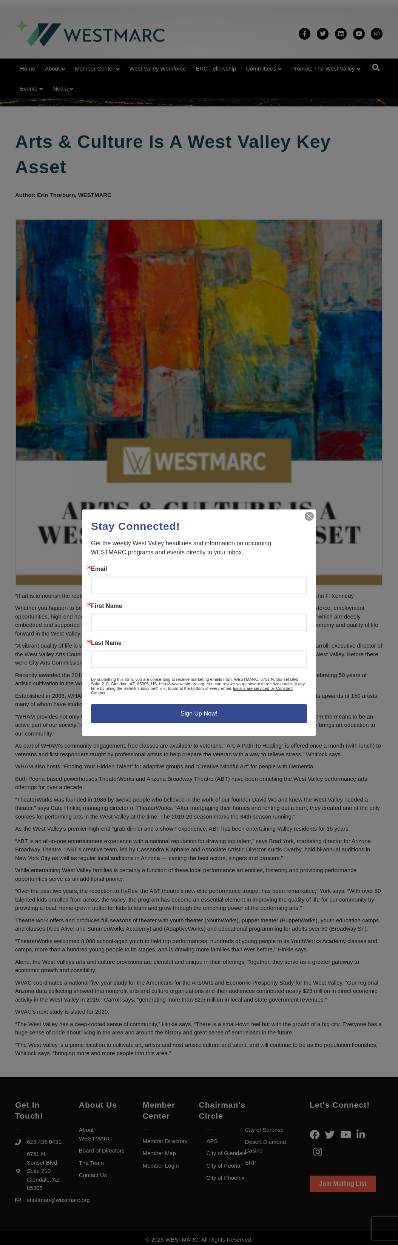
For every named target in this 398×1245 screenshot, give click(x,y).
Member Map (159, 1153)
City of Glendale (226, 1153)
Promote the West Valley (323, 68)
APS (212, 1141)
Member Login (161, 1165)
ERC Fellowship (216, 68)
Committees (261, 68)
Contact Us (93, 1175)
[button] (343, 1184)
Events (28, 88)
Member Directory (165, 1141)
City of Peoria (223, 1165)
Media (60, 88)
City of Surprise (264, 1130)
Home (27, 68)
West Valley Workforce (157, 68)
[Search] (376, 67)
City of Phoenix (225, 1177)
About (52, 68)
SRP (251, 1162)
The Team (91, 1163)
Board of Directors (102, 1150)
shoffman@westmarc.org (58, 1200)
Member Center (94, 68)
